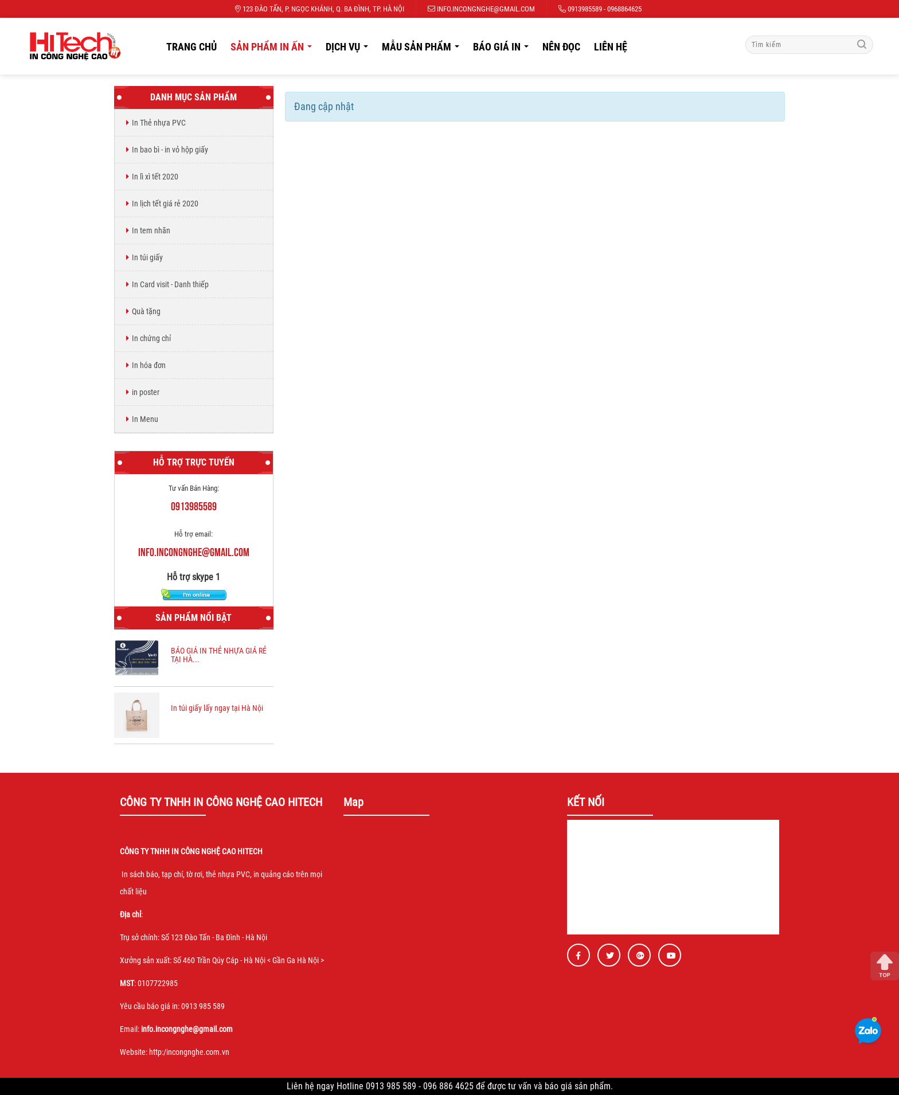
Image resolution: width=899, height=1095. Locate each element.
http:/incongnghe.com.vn (189, 1052)
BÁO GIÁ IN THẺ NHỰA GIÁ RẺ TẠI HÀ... (219, 655)
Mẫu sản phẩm (424, 49)
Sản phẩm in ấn (274, 49)
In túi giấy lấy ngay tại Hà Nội (217, 708)
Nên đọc (561, 47)
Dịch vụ (350, 49)
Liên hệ (610, 47)
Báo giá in (504, 49)
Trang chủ (191, 47)
